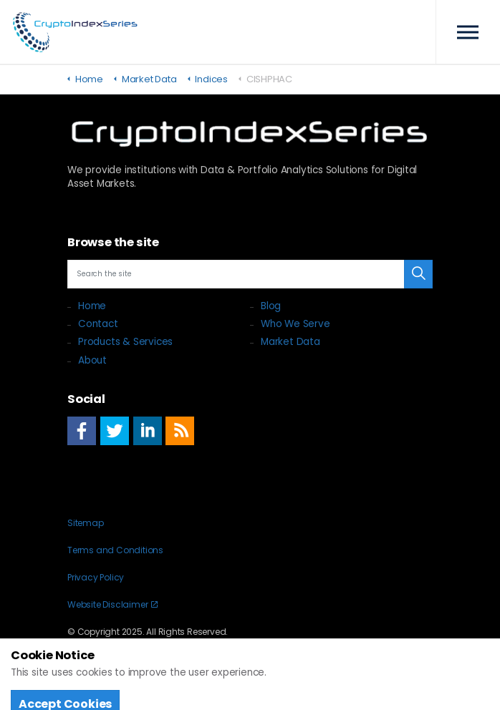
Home (92, 306)
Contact (98, 324)
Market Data (290, 342)
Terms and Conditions (115, 550)
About (92, 360)
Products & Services (125, 342)
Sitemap (85, 523)
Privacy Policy (95, 577)
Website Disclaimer (112, 604)
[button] (418, 274)
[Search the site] (250, 274)
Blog (271, 306)
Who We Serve (295, 324)
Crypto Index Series (75, 32)
